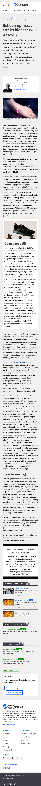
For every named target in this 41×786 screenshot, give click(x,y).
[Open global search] (8, 5)
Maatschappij (17, 10)
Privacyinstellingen (9, 750)
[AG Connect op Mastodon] (12, 758)
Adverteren (6, 737)
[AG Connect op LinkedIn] (8, 758)
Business (6, 10)
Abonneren (6, 734)
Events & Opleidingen (28, 734)
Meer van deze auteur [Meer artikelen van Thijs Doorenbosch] (20, 89)
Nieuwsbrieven (26, 737)
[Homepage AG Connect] (20, 5)
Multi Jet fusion (15, 362)
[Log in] (37, 5)
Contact (5, 740)
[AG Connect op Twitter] (4, 758)
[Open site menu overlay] (3, 5)
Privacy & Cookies (8, 778)
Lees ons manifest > (9, 724)
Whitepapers (25, 743)
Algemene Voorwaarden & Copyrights (13, 775)
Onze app (6, 747)
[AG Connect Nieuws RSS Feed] (21, 758)
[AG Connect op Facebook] (17, 758)
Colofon (5, 743)
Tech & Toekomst (30, 10)
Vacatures (24, 740)
